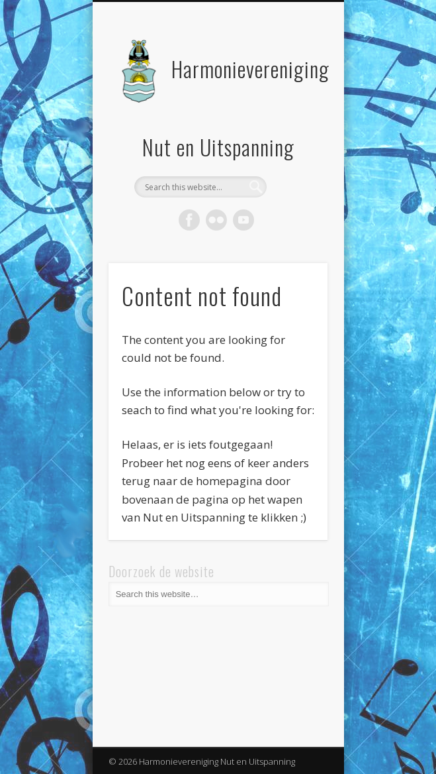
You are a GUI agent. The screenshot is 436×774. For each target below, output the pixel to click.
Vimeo (243, 220)
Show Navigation (295, 118)
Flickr (216, 220)
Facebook (189, 220)
